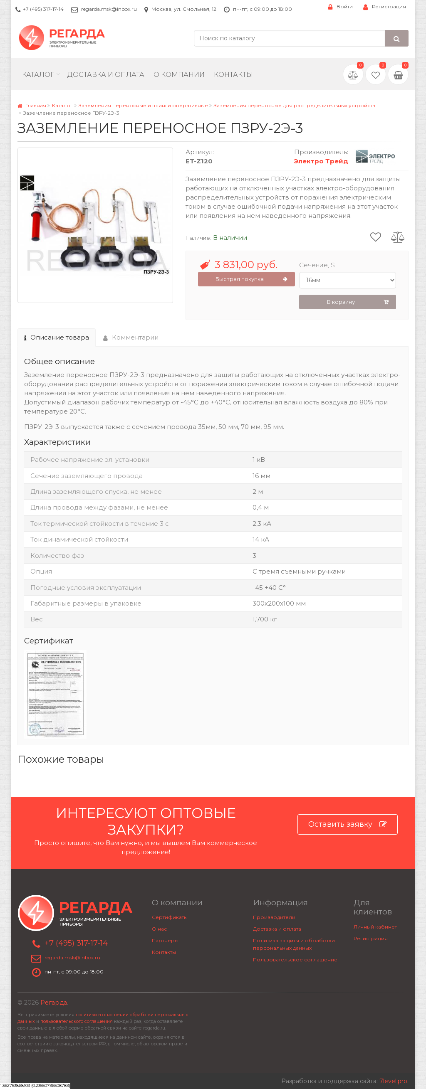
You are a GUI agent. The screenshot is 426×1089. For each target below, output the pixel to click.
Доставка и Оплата (105, 75)
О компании (179, 75)
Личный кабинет (375, 927)
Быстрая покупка (251, 279)
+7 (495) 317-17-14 (43, 9)
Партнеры (165, 940)
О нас (159, 929)
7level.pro (393, 1081)
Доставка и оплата (277, 929)
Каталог (38, 75)
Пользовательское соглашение (295, 959)
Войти (340, 6)
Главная (31, 105)
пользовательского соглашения (76, 1021)
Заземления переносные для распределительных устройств (294, 105)
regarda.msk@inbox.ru (109, 9)
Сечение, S (317, 265)
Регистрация (384, 6)
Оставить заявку (347, 824)
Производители (274, 917)
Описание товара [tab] (56, 337)
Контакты (233, 75)
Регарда (53, 1002)
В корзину (358, 302)
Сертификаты (170, 917)
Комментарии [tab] (131, 337)
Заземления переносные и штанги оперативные (143, 105)
